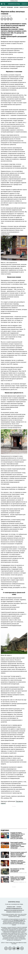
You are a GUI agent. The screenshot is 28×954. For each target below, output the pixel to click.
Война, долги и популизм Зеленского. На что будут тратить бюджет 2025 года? (17, 879)
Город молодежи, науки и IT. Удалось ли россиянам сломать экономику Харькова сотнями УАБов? (18, 854)
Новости (3, 7)
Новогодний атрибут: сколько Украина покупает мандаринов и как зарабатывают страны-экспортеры (18, 845)
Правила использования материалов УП (14, 910)
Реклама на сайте (11, 906)
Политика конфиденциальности (14, 908)
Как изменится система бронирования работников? (17, 870)
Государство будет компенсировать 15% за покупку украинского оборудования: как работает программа (17, 835)
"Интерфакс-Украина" (18, 920)
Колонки (16, 7)
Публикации (10, 7)
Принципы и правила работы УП (14, 911)
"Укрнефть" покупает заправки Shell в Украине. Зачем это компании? (17, 862)
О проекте (18, 906)
